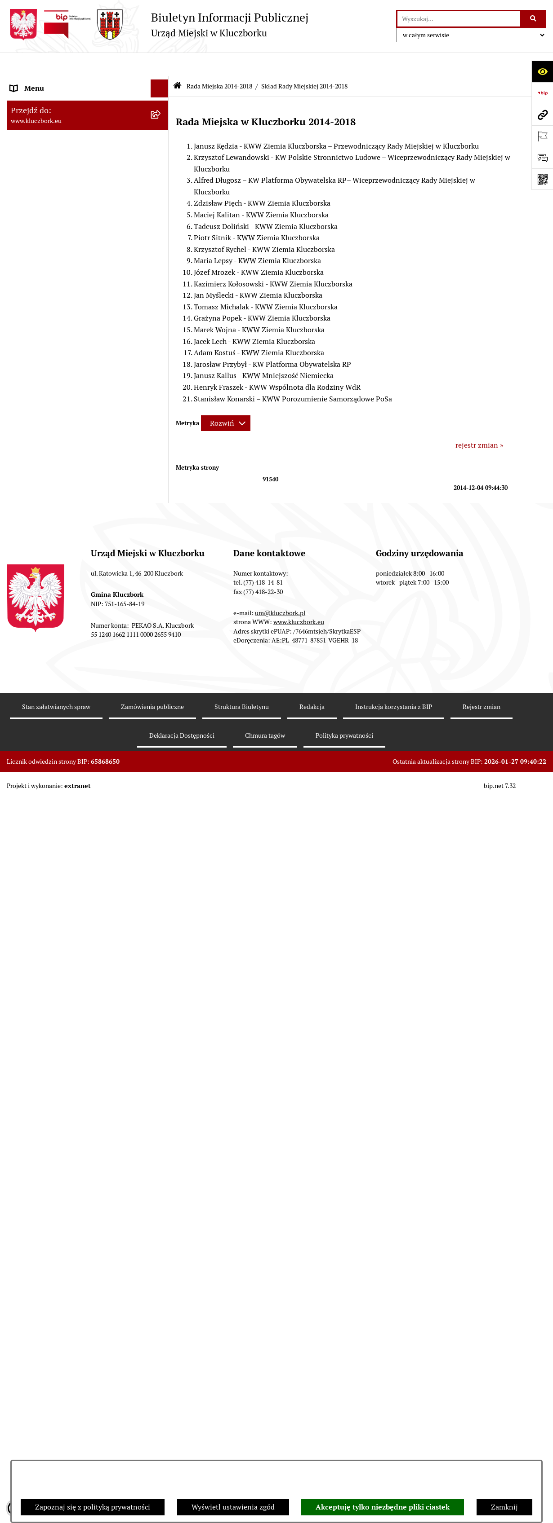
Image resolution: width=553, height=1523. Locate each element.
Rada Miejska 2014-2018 (219, 62)
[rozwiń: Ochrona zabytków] (162, 538)
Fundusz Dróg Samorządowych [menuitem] (59, 1090)
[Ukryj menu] (160, 65)
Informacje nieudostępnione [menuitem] (56, 382)
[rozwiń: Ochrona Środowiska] (162, 768)
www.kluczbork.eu (298, 1362)
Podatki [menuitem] (22, 483)
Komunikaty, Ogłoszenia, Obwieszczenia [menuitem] (75, 731)
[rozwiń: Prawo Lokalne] (162, 430)
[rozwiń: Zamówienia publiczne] (162, 556)
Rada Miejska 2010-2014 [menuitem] (50, 300)
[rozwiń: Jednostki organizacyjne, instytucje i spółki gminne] (162, 336)
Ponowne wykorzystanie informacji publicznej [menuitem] (67, 406)
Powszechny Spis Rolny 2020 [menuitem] (57, 1072)
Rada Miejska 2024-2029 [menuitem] (50, 100)
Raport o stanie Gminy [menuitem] (46, 465)
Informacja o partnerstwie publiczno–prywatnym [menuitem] (71, 974)
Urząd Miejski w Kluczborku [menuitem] (54, 318)
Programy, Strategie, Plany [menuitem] (52, 713)
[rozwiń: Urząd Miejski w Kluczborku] (162, 319)
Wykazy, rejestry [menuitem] (36, 814)
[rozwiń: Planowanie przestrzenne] (162, 520)
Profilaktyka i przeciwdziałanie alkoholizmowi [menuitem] (59, 1002)
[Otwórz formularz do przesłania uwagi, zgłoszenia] (542, 157)
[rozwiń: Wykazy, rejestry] (162, 814)
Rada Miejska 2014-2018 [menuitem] (50, 136)
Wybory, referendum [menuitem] (42, 831)
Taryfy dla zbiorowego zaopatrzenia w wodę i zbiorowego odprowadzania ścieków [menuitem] (79, 1049)
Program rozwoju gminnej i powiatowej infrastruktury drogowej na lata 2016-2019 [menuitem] (78, 945)
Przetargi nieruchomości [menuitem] (49, 501)
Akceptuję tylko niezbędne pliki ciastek (383, 1507)
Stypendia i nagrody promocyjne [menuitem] (62, 1155)
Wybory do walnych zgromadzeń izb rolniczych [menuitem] (68, 1178)
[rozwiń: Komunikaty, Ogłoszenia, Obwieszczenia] (162, 732)
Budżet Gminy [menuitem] (33, 447)
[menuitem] (88, 160)
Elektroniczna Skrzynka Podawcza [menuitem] (65, 749)
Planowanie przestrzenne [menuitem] (51, 519)
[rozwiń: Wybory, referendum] (162, 832)
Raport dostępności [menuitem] (41, 1137)
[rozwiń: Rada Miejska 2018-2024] (162, 119)
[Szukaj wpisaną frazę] (534, 19)
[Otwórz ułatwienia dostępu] (542, 71)
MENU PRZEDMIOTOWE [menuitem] (50, 365)
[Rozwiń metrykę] (225, 399)
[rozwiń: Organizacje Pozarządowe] (162, 696)
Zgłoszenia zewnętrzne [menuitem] (47, 1201)
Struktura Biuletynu (241, 1447)
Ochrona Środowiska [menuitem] (43, 767)
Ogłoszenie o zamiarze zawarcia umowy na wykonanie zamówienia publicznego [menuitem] (79, 654)
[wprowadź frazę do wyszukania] (459, 19)
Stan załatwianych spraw (56, 1447)
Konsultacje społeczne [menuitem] (45, 1025)
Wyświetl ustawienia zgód (233, 1507)
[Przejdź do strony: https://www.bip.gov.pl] (542, 93)
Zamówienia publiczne (152, 1447)
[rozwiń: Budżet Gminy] (162, 448)
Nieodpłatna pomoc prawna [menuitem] (54, 903)
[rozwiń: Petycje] (162, 678)
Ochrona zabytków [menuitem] (40, 537)
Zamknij (504, 1507)
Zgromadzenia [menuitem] (33, 885)
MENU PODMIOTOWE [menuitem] (46, 82)
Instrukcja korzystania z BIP (393, 1447)
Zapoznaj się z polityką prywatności (92, 1507)
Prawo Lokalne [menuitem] (34, 429)
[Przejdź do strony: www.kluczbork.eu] (542, 114)
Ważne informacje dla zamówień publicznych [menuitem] (62, 578)
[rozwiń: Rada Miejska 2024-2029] (162, 101)
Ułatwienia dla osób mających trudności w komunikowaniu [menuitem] (77, 790)
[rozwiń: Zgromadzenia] (162, 886)
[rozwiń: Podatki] (162, 484)
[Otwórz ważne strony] (542, 136)
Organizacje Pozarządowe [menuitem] (51, 695)
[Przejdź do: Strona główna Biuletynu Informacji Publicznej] (177, 62)
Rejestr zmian (481, 1447)
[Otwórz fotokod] (542, 179)
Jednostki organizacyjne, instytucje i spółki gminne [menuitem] (79, 341)
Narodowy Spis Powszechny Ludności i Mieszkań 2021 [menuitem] (72, 1114)
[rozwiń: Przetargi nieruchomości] (162, 502)
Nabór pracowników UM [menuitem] (49, 921)
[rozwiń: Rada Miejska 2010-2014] (162, 301)
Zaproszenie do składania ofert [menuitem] (59, 630)
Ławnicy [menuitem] (23, 849)
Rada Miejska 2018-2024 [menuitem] (50, 118)
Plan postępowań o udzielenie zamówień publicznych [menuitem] (76, 607)
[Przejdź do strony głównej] (157, 24)
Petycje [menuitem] (22, 677)
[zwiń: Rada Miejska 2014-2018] (162, 137)
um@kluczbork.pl (280, 1353)
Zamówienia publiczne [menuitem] (47, 555)
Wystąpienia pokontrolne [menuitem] (51, 867)
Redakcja (312, 1447)
